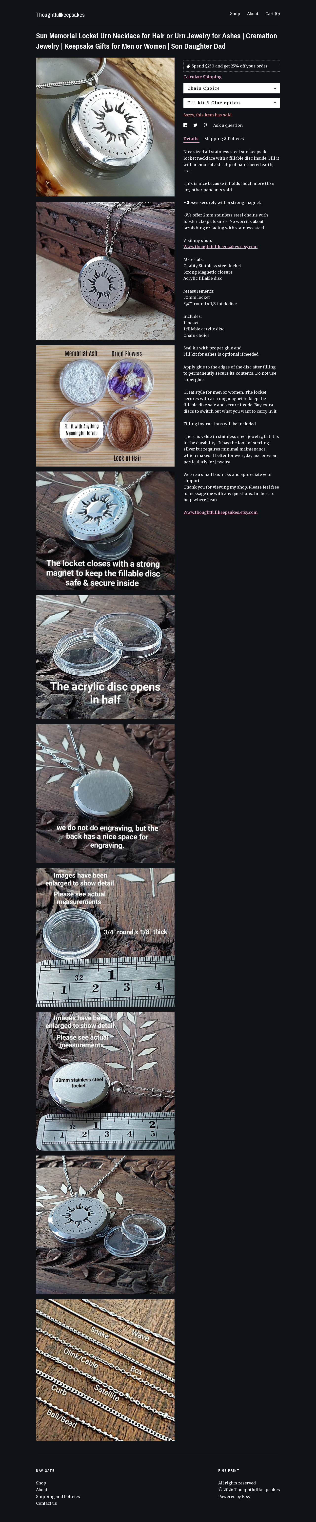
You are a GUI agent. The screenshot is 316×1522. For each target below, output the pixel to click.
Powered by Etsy (234, 1496)
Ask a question (228, 125)
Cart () (272, 13)
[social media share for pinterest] (205, 125)
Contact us (46, 1503)
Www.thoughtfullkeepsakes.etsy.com (220, 246)
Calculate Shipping (202, 76)
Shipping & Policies (224, 138)
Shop (235, 13)
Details (191, 138)
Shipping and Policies (58, 1496)
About (252, 13)
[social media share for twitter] (195, 125)
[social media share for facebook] (185, 125)
